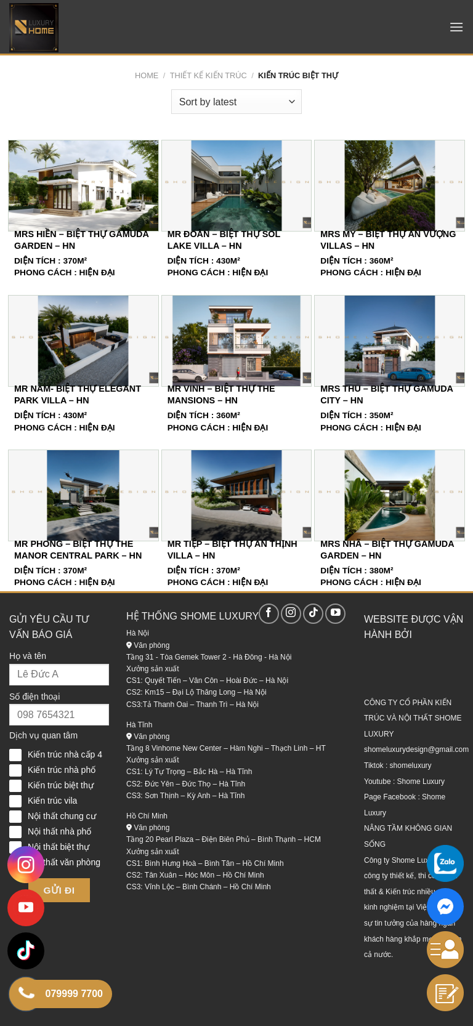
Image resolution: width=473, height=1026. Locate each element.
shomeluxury (411, 765)
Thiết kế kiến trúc (208, 75)
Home (146, 75)
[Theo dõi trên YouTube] (335, 614)
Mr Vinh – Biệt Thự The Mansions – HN (221, 394)
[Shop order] (236, 101)
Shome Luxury (421, 781)
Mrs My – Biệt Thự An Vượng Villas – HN (388, 240)
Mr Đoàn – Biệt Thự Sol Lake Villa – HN (224, 240)
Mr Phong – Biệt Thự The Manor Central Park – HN (78, 549)
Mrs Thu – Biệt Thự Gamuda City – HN (386, 394)
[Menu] (456, 27)
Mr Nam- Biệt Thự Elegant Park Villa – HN (77, 394)
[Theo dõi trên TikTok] (313, 614)
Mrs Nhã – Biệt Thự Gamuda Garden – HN (387, 549)
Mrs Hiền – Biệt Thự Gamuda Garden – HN (81, 240)
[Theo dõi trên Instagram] (291, 614)
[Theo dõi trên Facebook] (269, 614)
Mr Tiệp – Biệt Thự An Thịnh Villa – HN (232, 549)
